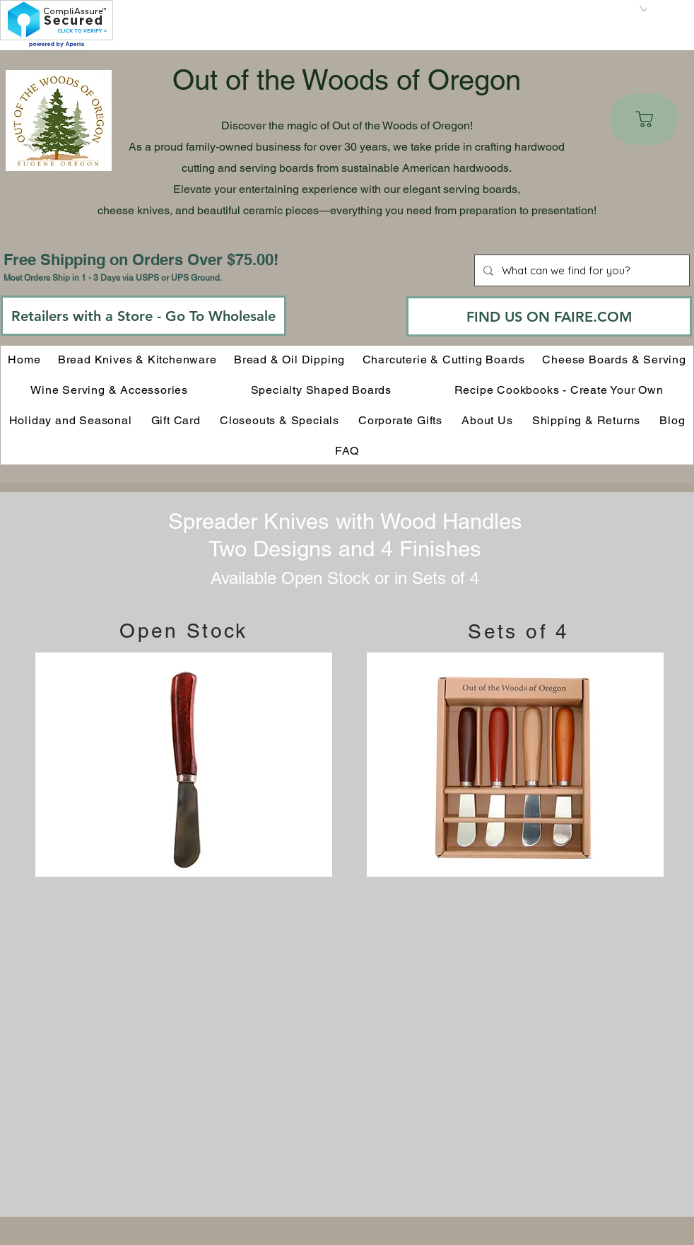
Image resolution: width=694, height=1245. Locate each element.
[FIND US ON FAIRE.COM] (549, 316)
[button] (643, 8)
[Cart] (644, 119)
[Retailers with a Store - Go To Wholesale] (143, 316)
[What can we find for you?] (580, 270)
